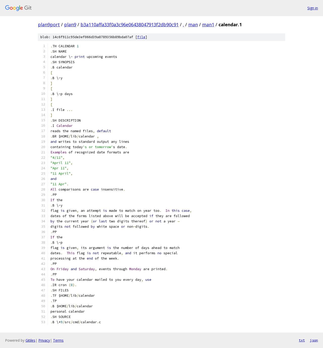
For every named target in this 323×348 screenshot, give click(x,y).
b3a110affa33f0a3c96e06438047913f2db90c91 (129, 24)
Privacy (44, 340)
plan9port (49, 24)
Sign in (312, 8)
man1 (208, 24)
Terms (58, 340)
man (193, 24)
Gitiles (30, 340)
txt (302, 340)
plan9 (70, 24)
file (141, 37)
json (314, 340)
